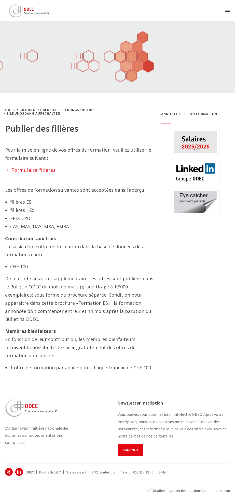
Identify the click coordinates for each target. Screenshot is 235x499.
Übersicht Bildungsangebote (69, 109)
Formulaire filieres (33, 170)
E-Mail (163, 472)
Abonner (130, 449)
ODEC (10, 109)
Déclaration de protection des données (177, 490)
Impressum (221, 490)
